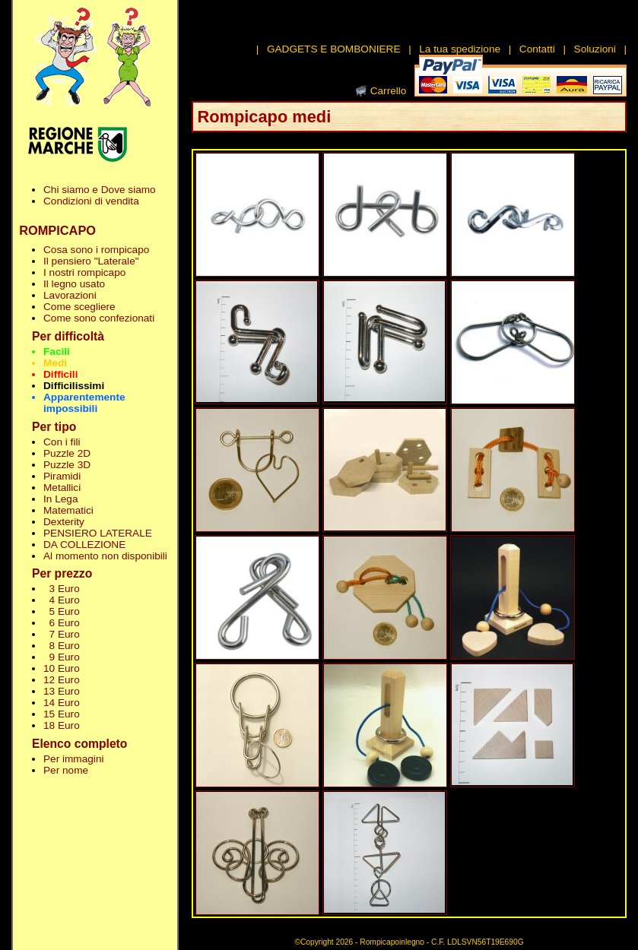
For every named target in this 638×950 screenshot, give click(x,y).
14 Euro (61, 702)
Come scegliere (79, 306)
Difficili (60, 374)
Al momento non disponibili (105, 556)
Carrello (388, 91)
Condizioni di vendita (91, 201)
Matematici (68, 510)
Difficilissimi (73, 385)
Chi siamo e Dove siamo (99, 189)
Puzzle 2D (66, 453)
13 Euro (61, 691)
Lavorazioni (70, 295)
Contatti (537, 49)
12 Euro (61, 680)
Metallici (62, 487)
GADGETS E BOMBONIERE (334, 49)
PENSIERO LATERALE (97, 533)
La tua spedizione (459, 49)
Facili (56, 351)
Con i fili (61, 442)
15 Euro (61, 714)
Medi (55, 363)
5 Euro (61, 611)
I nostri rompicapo (84, 272)
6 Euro (61, 623)
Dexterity (63, 521)
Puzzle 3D (66, 464)
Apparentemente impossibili (84, 402)
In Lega (60, 499)
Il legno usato (74, 284)
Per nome (65, 770)
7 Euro (61, 634)
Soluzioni (595, 49)
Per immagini (73, 759)
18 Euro (61, 725)
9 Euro (61, 657)
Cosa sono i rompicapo (96, 249)
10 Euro (61, 668)
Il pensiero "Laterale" (91, 261)
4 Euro (61, 600)
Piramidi (62, 476)
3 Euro (61, 588)
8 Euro (61, 645)
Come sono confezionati (98, 318)
